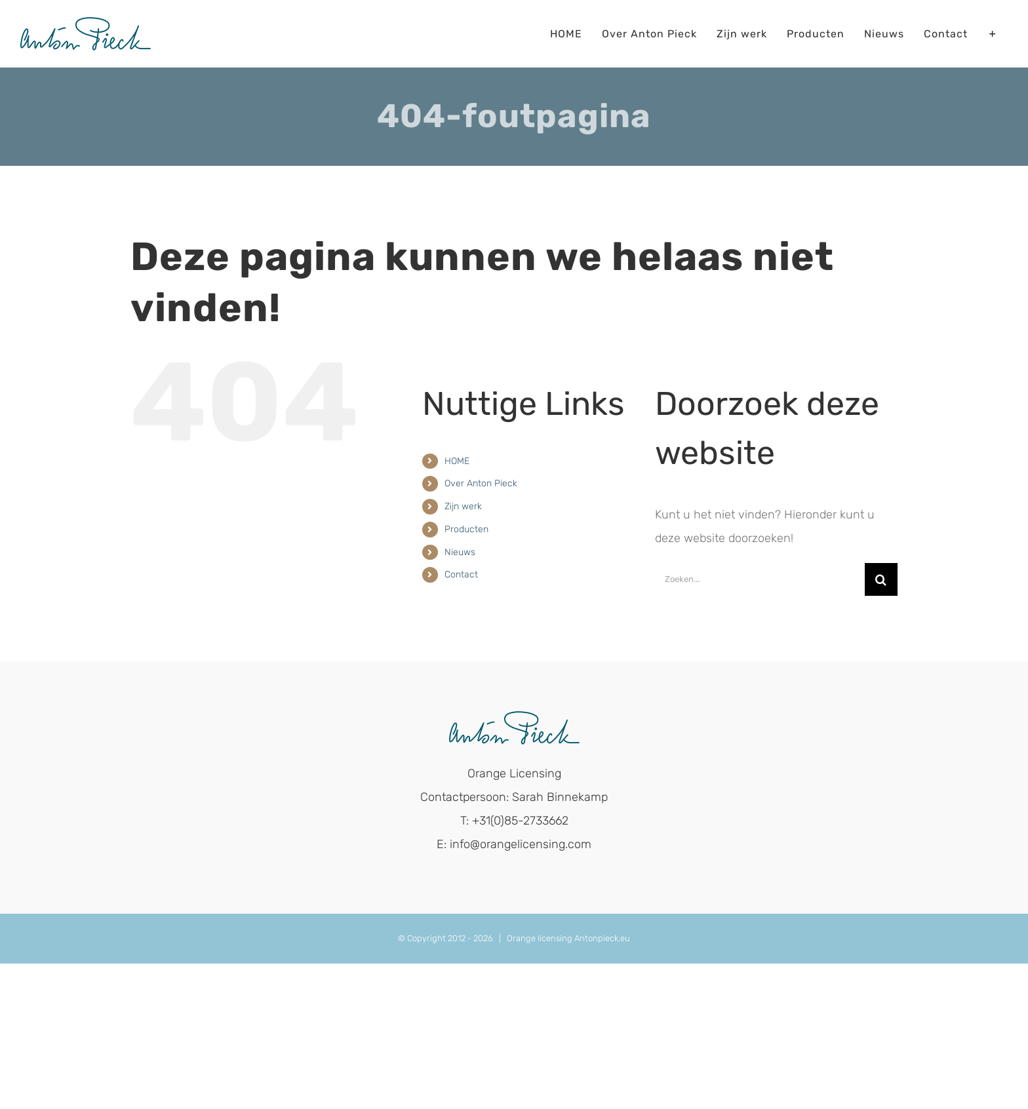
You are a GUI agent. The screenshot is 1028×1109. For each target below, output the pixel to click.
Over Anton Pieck (481, 483)
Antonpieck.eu (602, 938)
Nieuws (460, 552)
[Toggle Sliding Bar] (993, 34)
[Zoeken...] (760, 579)
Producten (466, 529)
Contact (461, 574)
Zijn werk (463, 506)
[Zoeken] (881, 579)
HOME (457, 461)
